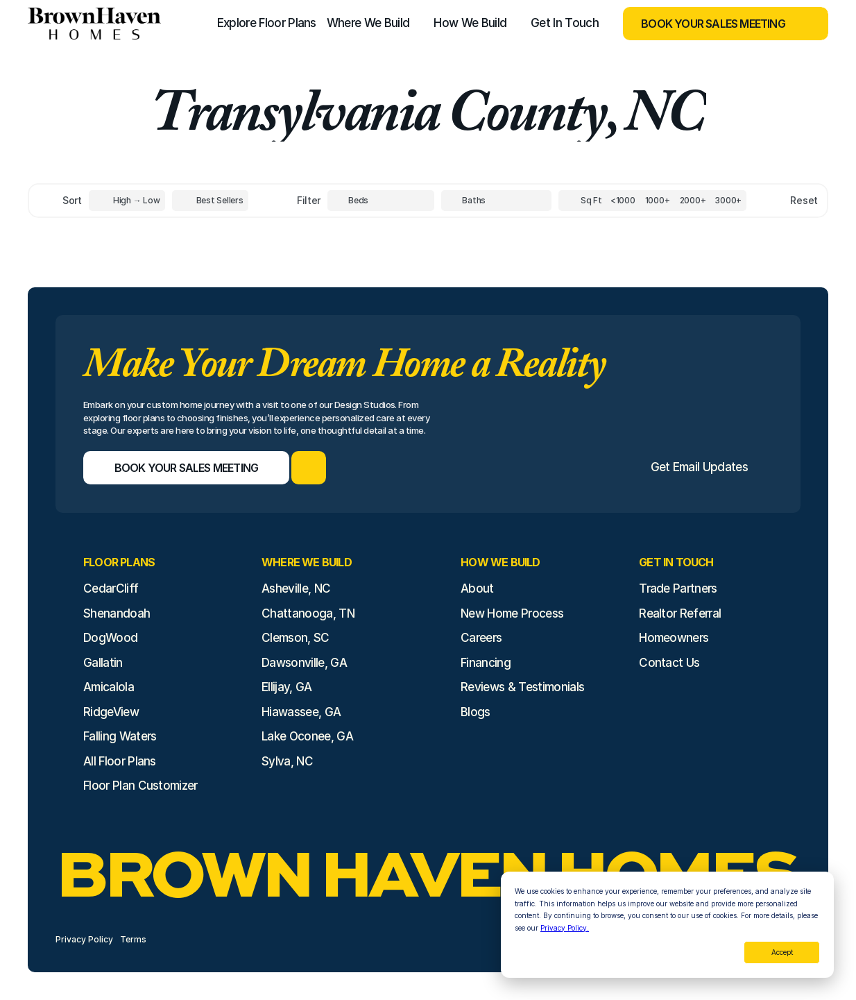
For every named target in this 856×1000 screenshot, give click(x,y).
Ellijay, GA (287, 687)
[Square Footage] (623, 200)
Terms (133, 939)
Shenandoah (116, 613)
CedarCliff (110, 588)
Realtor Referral (680, 613)
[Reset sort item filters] (774, 201)
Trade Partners (678, 588)
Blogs (475, 712)
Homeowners (673, 638)
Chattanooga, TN (308, 613)
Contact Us (669, 663)
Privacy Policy (84, 939)
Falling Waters (119, 736)
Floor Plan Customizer (140, 786)
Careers (481, 638)
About (477, 588)
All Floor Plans (119, 761)
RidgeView (111, 712)
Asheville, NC (296, 588)
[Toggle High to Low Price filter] (127, 200)
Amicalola (108, 687)
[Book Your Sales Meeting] (708, 23)
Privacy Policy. (564, 928)
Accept (782, 952)
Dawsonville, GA (304, 663)
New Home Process (512, 613)
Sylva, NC (287, 761)
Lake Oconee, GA (307, 736)
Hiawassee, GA (301, 712)
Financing (486, 663)
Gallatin (103, 663)
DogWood (110, 638)
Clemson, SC (295, 638)
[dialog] (667, 925)
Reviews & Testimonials (522, 687)
